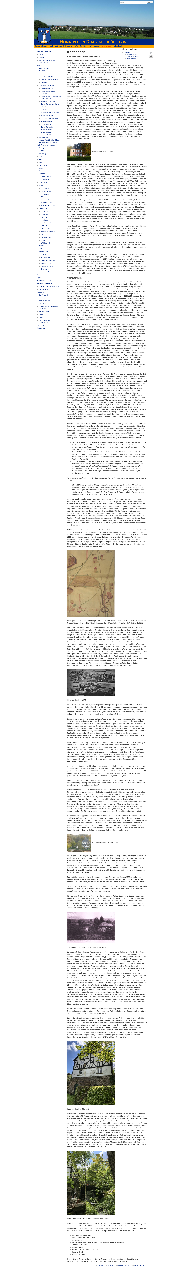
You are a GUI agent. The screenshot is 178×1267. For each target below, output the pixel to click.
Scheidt (41, 185)
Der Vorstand (43, 295)
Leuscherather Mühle (48, 260)
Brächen (41, 151)
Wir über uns (41, 292)
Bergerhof (44, 211)
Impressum (40, 325)
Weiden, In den (46, 243)
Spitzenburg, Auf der (48, 205)
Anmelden (110, 1265)
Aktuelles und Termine (44, 51)
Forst (40, 159)
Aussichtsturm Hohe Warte (50, 113)
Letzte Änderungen (123, 1265)
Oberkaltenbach (132, 58)
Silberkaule (45, 110)
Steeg (43, 240)
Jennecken (42, 171)
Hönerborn (44, 107)
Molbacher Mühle (47, 263)
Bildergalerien (41, 275)
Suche (150, 2)
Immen (41, 168)
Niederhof (42, 174)
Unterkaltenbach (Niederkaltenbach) (133, 55)
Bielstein (44, 254)
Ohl (42, 234)
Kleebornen (45, 220)
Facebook (42, 317)
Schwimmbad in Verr (48, 115)
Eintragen (42, 57)
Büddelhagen (43, 154)
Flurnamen (42, 74)
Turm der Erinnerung (48, 101)
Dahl (40, 156)
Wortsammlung (44, 289)
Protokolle (42, 304)
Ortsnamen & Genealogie (49, 79)
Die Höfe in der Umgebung (90, 46)
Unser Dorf (40, 65)
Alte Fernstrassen (47, 121)
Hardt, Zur (44, 217)
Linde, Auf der (46, 229)
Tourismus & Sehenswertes (48, 85)
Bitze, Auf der (45, 188)
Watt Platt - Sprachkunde (45, 283)
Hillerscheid (43, 165)
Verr (40, 249)
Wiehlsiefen (43, 246)
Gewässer (44, 82)
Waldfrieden (45, 179)
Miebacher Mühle (47, 266)
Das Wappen (43, 137)
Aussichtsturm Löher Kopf (49, 118)
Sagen (39, 278)
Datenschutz (41, 328)
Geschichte (42, 71)
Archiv (41, 54)
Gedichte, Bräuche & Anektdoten (50, 286)
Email (41, 314)
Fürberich (44, 214)
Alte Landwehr (46, 124)
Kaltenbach (117, 46)
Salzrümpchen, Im (47, 200)
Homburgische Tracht (44, 280)
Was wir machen (44, 301)
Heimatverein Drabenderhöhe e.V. (65, 46)
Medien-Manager (139, 1265)
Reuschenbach (46, 237)
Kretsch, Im (45, 194)
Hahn (40, 162)
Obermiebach (43, 182)
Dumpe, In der (46, 191)
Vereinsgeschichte (45, 298)
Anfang (41, 148)
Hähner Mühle (46, 177)
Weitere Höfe (43, 252)
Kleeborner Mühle (47, 223)
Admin (101, 1265)
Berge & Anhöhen (47, 77)
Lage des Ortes (44, 68)
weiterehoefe (106, 46)
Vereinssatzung (44, 311)
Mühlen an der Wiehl (48, 231)
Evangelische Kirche (48, 88)
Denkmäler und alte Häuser (50, 104)
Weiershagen (43, 208)
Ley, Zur (44, 226)
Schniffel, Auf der (47, 203)
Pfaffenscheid (45, 197)
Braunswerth (45, 257)
